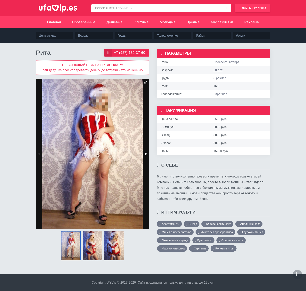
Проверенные (83, 22)
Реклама (251, 22)
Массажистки (222, 22)
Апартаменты (171, 223)
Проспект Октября (226, 62)
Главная (54, 22)
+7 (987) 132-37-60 (124, 53)
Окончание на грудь (175, 240)
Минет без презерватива (216, 232)
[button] (145, 82)
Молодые (168, 22)
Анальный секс (250, 223)
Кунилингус (204, 240)
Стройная (220, 94)
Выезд (193, 223)
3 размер (219, 78)
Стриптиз (200, 248)
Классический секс (218, 223)
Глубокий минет (252, 232)
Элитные (141, 22)
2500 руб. (220, 119)
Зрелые (193, 22)
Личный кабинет (252, 8)
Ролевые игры (224, 248)
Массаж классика (173, 248)
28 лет (217, 70)
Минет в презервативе (176, 232)
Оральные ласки (232, 240)
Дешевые (114, 22)
